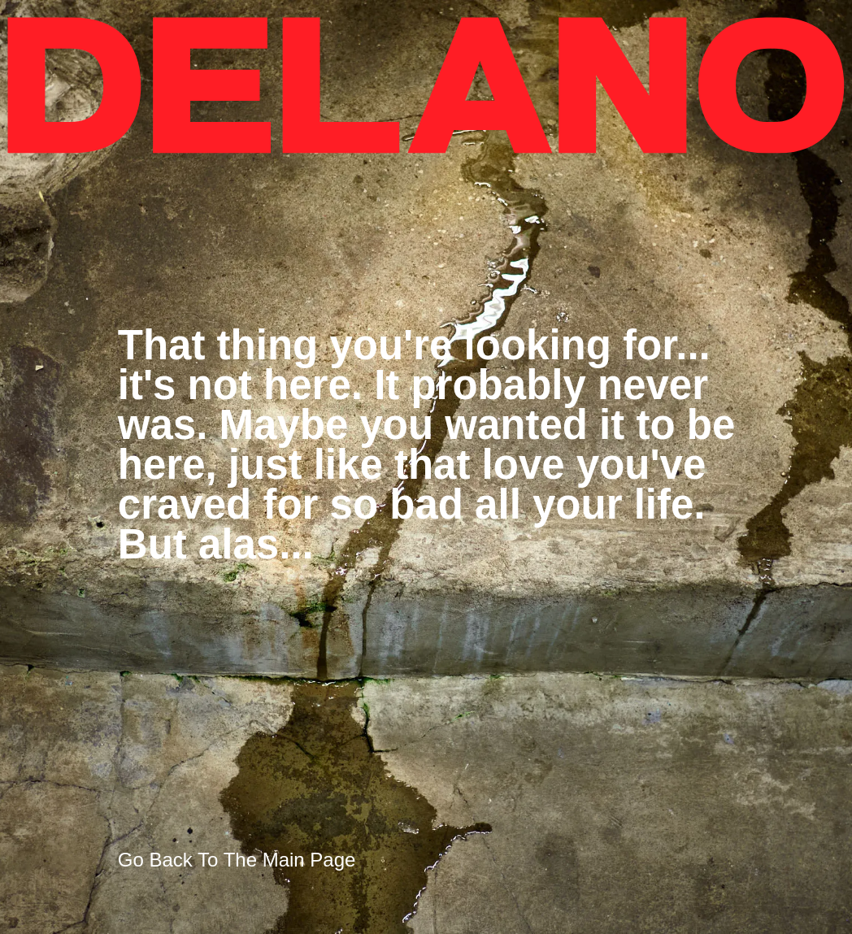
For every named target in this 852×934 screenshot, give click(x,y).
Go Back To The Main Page (237, 860)
